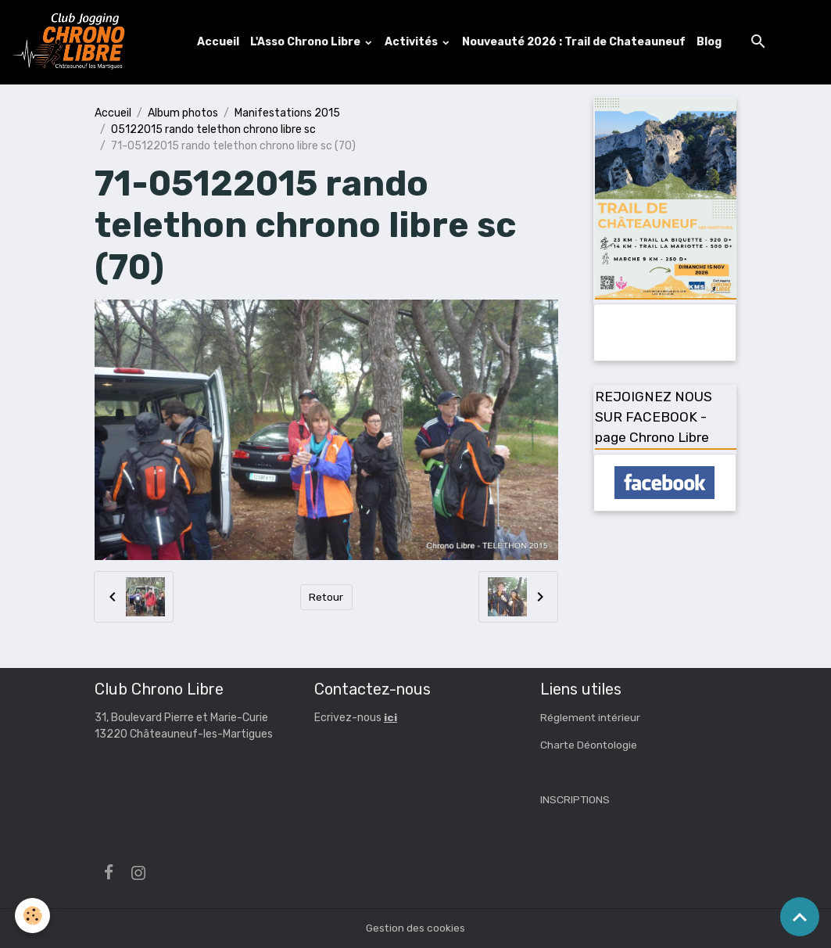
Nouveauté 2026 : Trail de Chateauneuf (574, 41)
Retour (326, 597)
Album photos (183, 113)
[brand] (72, 42)
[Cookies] (33, 915)
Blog (709, 41)
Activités (413, 41)
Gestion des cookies (415, 928)
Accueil (219, 41)
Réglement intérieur (591, 718)
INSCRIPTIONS (575, 800)
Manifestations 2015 (287, 113)
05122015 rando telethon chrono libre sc (213, 129)
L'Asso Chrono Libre (307, 41)
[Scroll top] (799, 916)
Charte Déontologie (589, 745)
